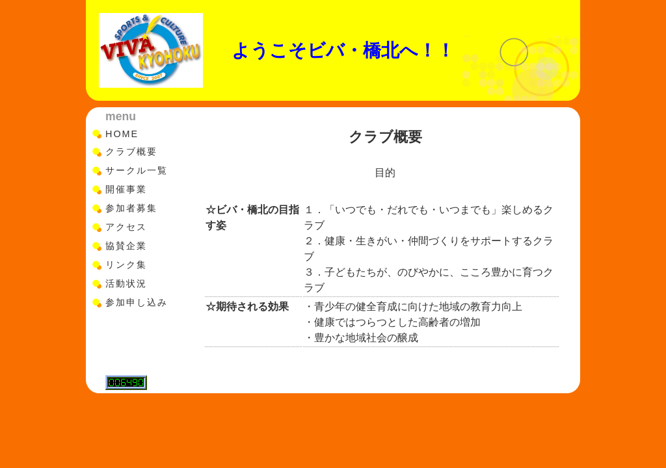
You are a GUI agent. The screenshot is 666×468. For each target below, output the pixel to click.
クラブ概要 (131, 151)
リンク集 (126, 264)
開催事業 (126, 189)
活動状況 (126, 283)
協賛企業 (126, 245)
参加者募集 (131, 208)
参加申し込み (136, 302)
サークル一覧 (136, 170)
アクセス (126, 227)
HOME (122, 134)
